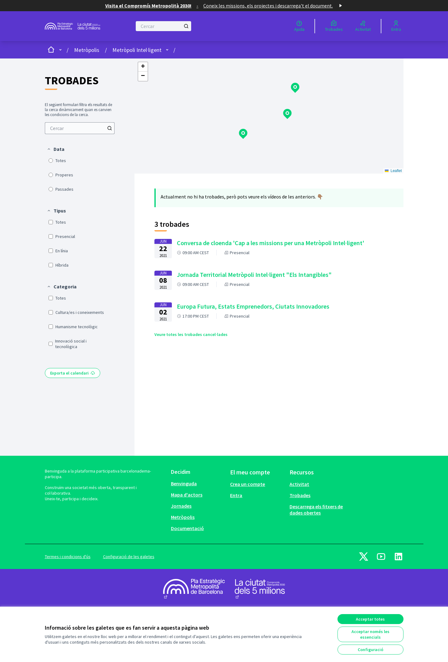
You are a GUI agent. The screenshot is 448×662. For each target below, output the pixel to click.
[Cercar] (163, 26)
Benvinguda (184, 483)
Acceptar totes (370, 619)
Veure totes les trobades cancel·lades (191, 334)
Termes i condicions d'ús (68, 556)
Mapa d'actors (186, 495)
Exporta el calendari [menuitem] (72, 373)
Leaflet (393, 171)
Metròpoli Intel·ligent (137, 50)
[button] (55, 149)
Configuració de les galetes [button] (128, 556)
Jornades (181, 506)
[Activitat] (363, 26)
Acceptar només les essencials (370, 634)
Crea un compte (247, 484)
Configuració (370, 649)
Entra (236, 495)
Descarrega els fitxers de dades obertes (316, 509)
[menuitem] (80, 128)
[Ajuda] (299, 26)
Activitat (299, 484)
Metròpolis (86, 50)
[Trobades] (334, 26)
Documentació (187, 528)
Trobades (300, 495)
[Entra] (396, 26)
